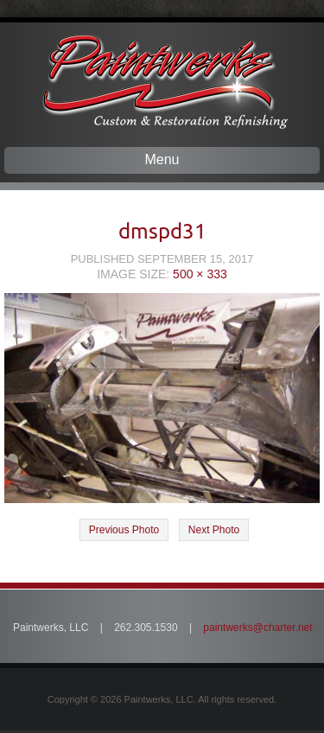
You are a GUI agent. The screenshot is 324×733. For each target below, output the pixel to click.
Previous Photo (124, 530)
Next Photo (213, 530)
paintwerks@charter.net (257, 627)
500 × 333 (200, 274)
